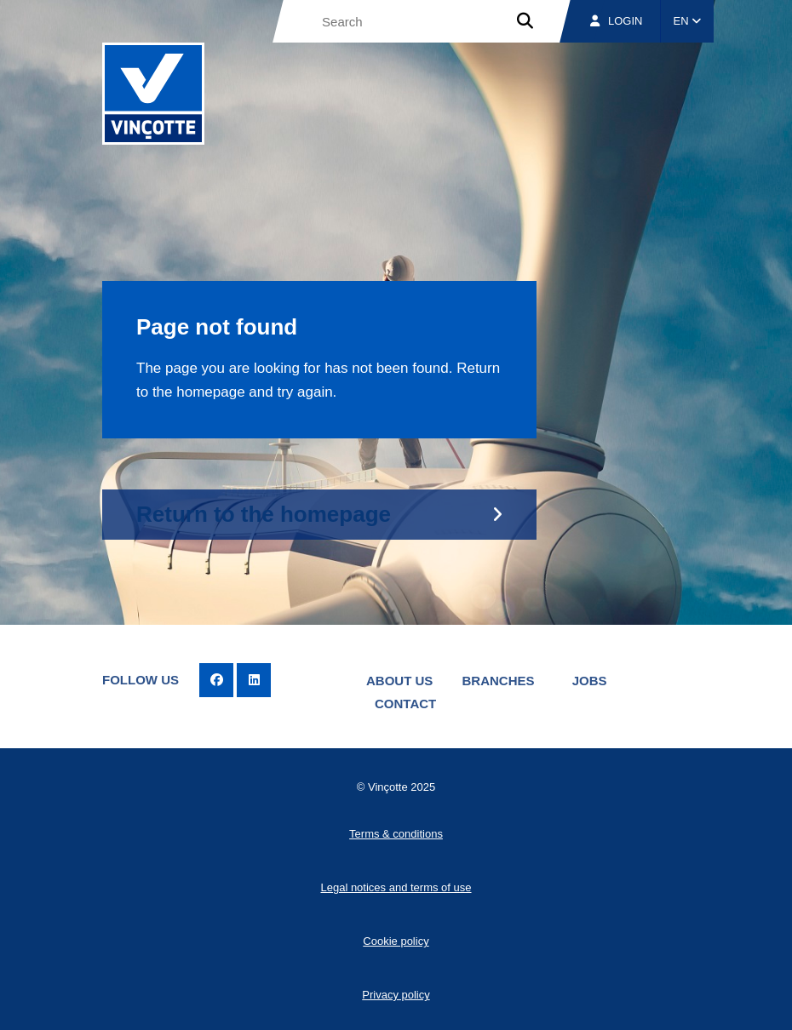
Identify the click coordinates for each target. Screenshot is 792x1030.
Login (616, 20)
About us (399, 680)
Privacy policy (395, 994)
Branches (498, 680)
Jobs (589, 680)
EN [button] (688, 20)
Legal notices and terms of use (395, 887)
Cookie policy (395, 941)
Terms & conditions (396, 833)
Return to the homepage (263, 514)
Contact (405, 703)
